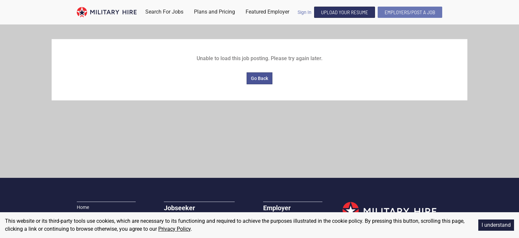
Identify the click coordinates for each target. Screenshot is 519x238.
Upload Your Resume (344, 12)
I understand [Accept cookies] (496, 225)
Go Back (259, 78)
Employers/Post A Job (410, 12)
